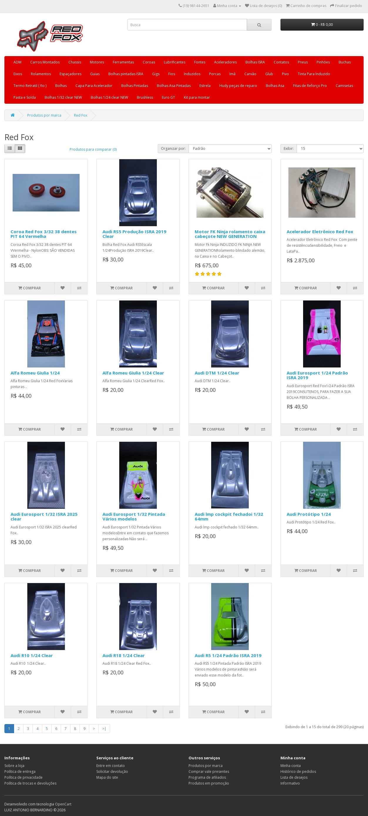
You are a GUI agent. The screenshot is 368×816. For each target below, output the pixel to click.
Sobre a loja (14, 765)
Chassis (74, 62)
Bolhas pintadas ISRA (125, 73)
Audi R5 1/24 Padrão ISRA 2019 (228, 655)
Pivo (285, 73)
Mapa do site (107, 777)
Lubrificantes (174, 62)
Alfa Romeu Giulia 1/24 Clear (133, 373)
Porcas (215, 73)
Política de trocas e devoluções (30, 783)
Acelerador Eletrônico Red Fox (320, 231)
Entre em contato (110, 765)
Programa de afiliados (207, 777)
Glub (269, 73)
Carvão (250, 73)
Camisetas (344, 85)
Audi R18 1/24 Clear (123, 655)
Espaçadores (70, 73)
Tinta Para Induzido (314, 73)
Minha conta (290, 765)
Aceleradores (225, 62)
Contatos (281, 62)
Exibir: (289, 148)
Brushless (145, 97)
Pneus (303, 62)
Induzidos (192, 73)
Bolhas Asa (275, 85)
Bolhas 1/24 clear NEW (109, 97)
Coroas (149, 62)
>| (104, 728)
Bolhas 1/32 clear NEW (63, 97)
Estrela (205, 85)
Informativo (290, 783)
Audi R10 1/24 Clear (32, 655)
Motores (97, 62)
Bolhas (61, 85)
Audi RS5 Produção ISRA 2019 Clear (134, 234)
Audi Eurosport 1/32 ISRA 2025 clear (44, 516)
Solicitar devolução (112, 771)
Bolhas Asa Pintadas (174, 85)
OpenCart (63, 804)
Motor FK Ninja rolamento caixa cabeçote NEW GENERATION (230, 234)
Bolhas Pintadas (134, 85)
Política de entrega (20, 771)
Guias (95, 73)
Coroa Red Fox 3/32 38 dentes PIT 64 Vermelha (44, 234)
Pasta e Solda (25, 97)
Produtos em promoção (209, 783)
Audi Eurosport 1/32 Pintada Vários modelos (133, 516)
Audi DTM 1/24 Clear (217, 373)
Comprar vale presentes (209, 771)
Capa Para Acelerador (93, 85)
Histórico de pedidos (298, 771)
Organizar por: (173, 148)
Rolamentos (41, 73)
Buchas (345, 62)
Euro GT (168, 97)
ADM (17, 62)
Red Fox (80, 115)
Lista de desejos (293, 777)
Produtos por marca (44, 115)
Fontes (199, 62)
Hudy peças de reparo (238, 85)
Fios (171, 73)
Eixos (18, 73)
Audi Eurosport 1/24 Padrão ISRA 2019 (317, 375)
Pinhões (323, 62)
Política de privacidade (23, 777)
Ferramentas (123, 62)
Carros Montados (45, 62)
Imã (232, 73)
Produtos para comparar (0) (93, 149)
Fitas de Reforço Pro (310, 85)
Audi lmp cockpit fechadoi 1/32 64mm (229, 516)
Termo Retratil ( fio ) (30, 85)
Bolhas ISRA (255, 62)
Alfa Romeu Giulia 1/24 (35, 373)
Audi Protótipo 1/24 (309, 514)
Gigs (155, 73)
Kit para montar (197, 97)
